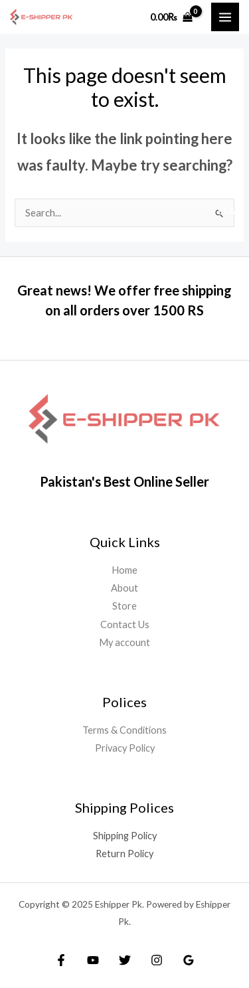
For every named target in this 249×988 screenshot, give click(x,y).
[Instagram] (157, 960)
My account (124, 642)
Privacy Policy (125, 748)
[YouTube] (93, 960)
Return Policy (124, 853)
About (124, 588)
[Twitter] (125, 960)
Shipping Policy (125, 835)
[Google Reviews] (189, 960)
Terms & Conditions (124, 730)
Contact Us (124, 624)
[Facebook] (61, 960)
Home (124, 570)
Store (124, 606)
